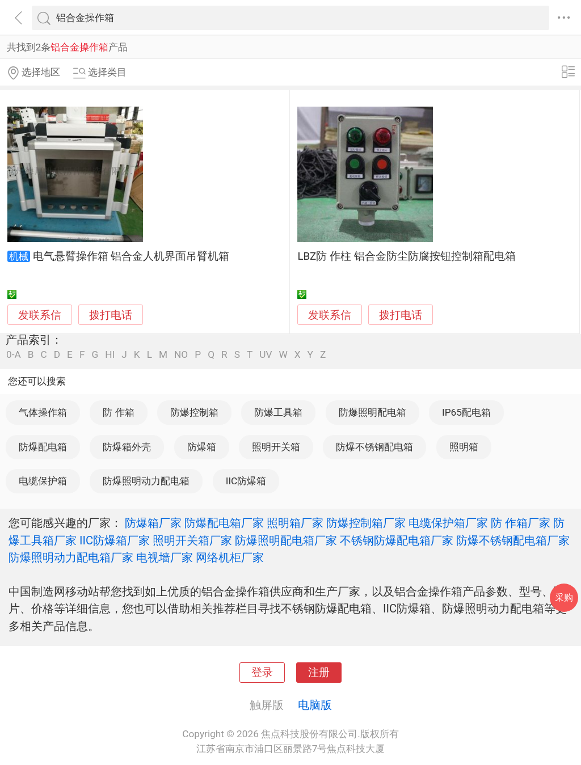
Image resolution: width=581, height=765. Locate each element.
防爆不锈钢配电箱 (374, 447)
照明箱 (463, 447)
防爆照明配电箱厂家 (286, 540)
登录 (262, 672)
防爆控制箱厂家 (366, 523)
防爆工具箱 (278, 412)
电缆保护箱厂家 (448, 523)
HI (110, 355)
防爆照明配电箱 (372, 412)
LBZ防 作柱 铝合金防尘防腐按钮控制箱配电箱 (406, 256)
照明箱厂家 (295, 523)
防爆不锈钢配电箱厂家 (513, 540)
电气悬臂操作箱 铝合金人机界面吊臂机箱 (131, 256)
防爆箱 (201, 447)
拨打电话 (110, 315)
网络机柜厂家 (230, 557)
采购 (564, 597)
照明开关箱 (276, 447)
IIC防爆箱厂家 (114, 540)
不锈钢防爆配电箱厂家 (396, 540)
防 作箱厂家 (520, 523)
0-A (13, 355)
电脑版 (315, 705)
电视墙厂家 (164, 557)
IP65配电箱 (466, 412)
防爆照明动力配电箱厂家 (71, 557)
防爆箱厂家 (153, 523)
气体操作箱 (43, 412)
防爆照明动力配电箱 (146, 481)
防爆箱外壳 (127, 447)
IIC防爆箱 (246, 481)
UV (265, 355)
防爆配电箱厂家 (224, 523)
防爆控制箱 (194, 412)
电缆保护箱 (43, 481)
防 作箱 (118, 412)
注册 (319, 672)
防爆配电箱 (43, 447)
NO (181, 355)
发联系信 (39, 315)
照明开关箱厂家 (192, 540)
